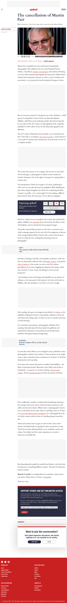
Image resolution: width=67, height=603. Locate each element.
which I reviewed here (40, 72)
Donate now (48, 212)
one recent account (46, 137)
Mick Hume (3, 594)
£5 (45, 203)
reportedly (36, 222)
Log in (63, 9)
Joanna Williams (5, 590)
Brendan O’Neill (5, 586)
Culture (37, 56)
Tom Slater (3, 588)
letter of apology (23, 264)
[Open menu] (2, 9)
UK (61, 56)
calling (58, 312)
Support (24, 512)
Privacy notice (4, 574)
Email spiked (37, 590)
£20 (56, 203)
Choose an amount (53, 208)
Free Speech (43, 56)
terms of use (29, 601)
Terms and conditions (6, 572)
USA (35, 578)
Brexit (35, 572)
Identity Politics (51, 56)
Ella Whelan (4, 592)
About (2, 568)
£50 (62, 203)
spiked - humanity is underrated (33, 9)
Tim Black (3, 596)
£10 (51, 203)
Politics (58, 56)
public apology (51, 261)
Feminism (36, 574)
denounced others (35, 373)
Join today (34, 542)
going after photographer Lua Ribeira (33, 413)
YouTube (9, 562)
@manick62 (47, 477)
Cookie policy (4, 576)
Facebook (2, 562)
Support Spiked (4, 570)
